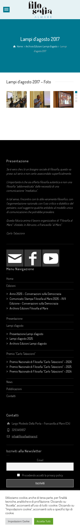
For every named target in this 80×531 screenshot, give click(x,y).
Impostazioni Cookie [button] (18, 521)
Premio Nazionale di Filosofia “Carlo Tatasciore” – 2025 (40, 367)
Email (40, 460)
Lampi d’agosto (14, 325)
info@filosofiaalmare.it (24, 436)
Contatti (11, 396)
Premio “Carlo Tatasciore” (20, 353)
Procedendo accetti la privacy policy (40, 475)
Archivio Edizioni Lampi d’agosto (28, 343)
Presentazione (14, 318)
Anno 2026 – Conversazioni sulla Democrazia (35, 294)
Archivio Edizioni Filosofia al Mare (29, 308)
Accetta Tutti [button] (44, 521)
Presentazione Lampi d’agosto (26, 334)
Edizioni (11, 285)
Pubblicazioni (14, 389)
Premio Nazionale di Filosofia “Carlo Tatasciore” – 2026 (41, 362)
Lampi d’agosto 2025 (21, 338)
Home (9, 278)
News (9, 382)
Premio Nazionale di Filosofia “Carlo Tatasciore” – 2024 (40, 371)
